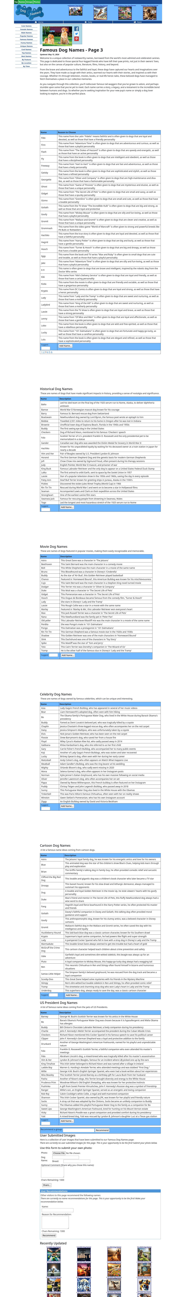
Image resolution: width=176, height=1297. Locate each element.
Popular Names (26, 36)
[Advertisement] (100, 113)
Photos (37, 2)
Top (16, 2)
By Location (26, 63)
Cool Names (26, 49)
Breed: (55, 1161)
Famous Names (26, 39)
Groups (29, 2)
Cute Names (26, 26)
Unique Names (26, 46)
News (137, 22)
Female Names (26, 29)
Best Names (26, 56)
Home (38, 22)
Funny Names (26, 43)
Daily (88, 22)
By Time (26, 66)
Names (22, 2)
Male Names (26, 33)
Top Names (26, 53)
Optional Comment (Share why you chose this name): (67, 1165)
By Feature (26, 59)
